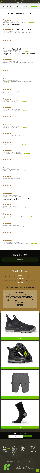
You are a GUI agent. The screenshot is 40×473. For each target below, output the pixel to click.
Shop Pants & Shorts (20, 397)
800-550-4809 (24, 468)
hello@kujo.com (18, 468)
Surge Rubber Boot (15, 451)
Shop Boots (20, 368)
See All (20, 305)
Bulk (29, 0)
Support (38, 0)
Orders (22, 446)
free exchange (33, 280)
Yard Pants (14, 452)
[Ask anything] (20, 259)
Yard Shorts (14, 453)
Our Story (4, 447)
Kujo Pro (22, 450)
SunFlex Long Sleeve (15, 454)
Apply (34, 6)
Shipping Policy (32, 446)
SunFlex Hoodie (14, 455)
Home (4, 446)
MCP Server (5, 451)
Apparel (23, 2)
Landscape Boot (14, 448)
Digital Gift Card (14, 457)
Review (22, 449)
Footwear (17, 2)
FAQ (30, 449)
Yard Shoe (13, 446)
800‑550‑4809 (31, 287)
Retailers (32, 0)
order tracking (24, 276)
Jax (12, 447)
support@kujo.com (15, 287)
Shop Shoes (20, 338)
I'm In (27, 436)
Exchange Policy (32, 447)
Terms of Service (33, 451)
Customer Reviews (6, 448)
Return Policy (32, 448)
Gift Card (35, 0)
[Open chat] (37, 470)
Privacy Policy (32, 450)
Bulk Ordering (5, 450)
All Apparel (13, 456)
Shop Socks (20, 427)
